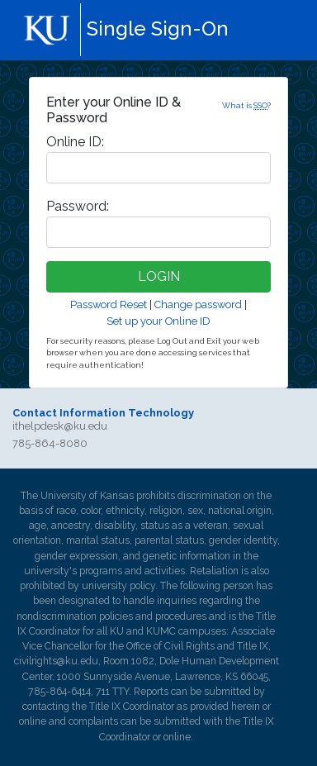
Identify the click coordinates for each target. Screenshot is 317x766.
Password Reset (108, 304)
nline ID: (75, 142)
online (32, 721)
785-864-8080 (50, 443)
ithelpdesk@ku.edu (59, 426)
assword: (77, 206)
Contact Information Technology (103, 413)
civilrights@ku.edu (56, 661)
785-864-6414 (59, 691)
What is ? (246, 105)
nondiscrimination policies (75, 616)
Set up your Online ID (158, 321)
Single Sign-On (158, 28)
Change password (198, 304)
